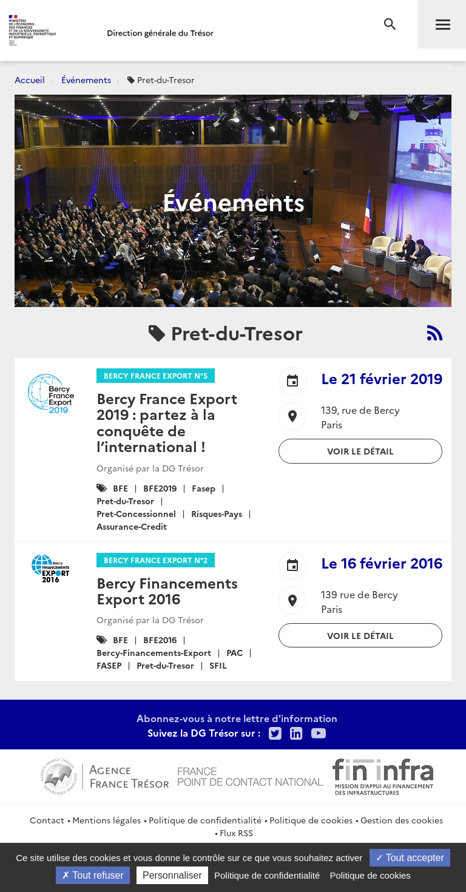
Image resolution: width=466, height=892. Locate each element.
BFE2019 (160, 488)
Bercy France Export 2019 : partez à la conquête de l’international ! (166, 422)
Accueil (30, 79)
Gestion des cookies (401, 820)
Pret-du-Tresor (125, 501)
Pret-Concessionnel (136, 513)
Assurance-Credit (131, 526)
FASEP (108, 665)
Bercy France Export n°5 (156, 375)
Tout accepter (410, 858)
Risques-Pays (216, 513)
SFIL (218, 665)
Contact (47, 820)
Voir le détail (360, 451)
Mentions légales (106, 820)
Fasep (203, 488)
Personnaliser (172, 875)
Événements (86, 79)
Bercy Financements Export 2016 (167, 590)
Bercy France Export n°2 (156, 560)
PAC (234, 652)
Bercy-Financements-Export (153, 652)
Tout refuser (93, 875)
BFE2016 (160, 640)
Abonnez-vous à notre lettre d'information (237, 718)
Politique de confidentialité (205, 820)
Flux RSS (236, 832)
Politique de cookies (311, 820)
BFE (120, 488)
